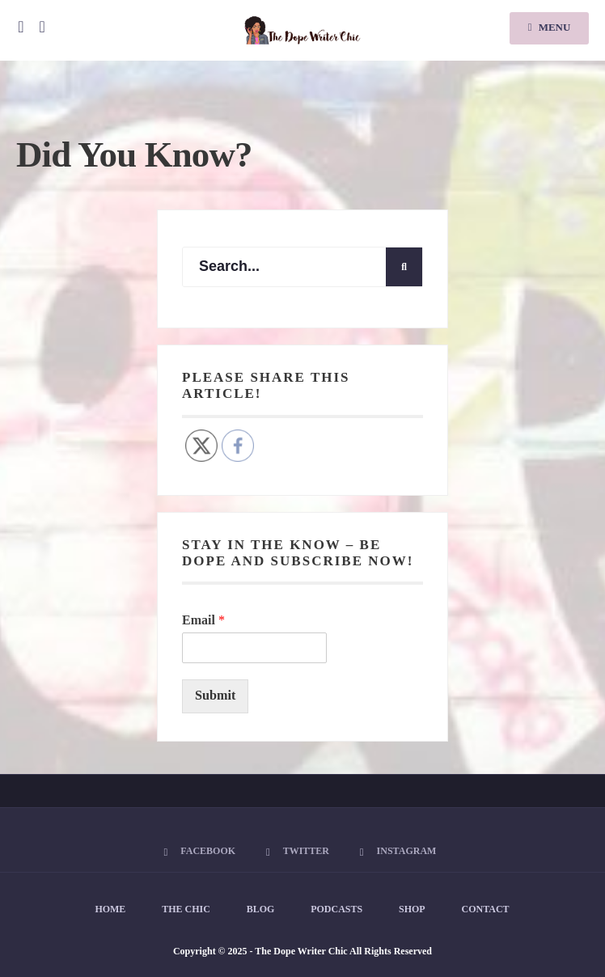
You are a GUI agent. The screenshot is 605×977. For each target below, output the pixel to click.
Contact (486, 909)
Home (110, 909)
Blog (261, 909)
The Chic (186, 909)
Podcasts (336, 909)
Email (203, 620)
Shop (412, 909)
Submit (215, 695)
